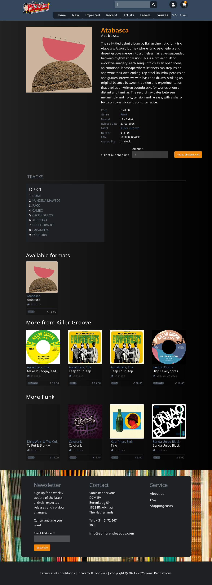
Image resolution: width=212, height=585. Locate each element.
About (184, 15)
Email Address (44, 533)
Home (61, 15)
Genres (162, 15)
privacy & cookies (92, 573)
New (75, 15)
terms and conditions (57, 573)
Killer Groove (130, 128)
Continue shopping (115, 155)
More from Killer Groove (58, 322)
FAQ (174, 15)
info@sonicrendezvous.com (111, 533)
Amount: (137, 149)
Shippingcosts (161, 506)
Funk (124, 114)
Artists (128, 15)
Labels (145, 15)
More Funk (40, 396)
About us (157, 494)
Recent (111, 15)
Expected (92, 15)
